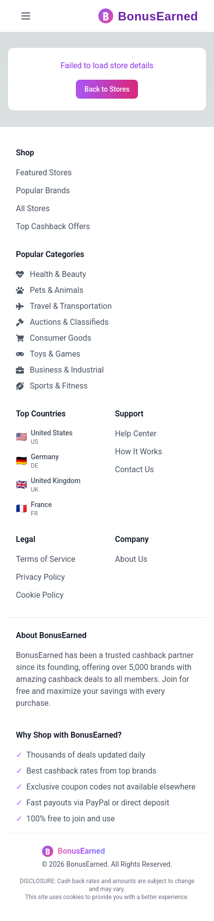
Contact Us (134, 469)
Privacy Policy (40, 577)
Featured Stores (43, 172)
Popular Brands (43, 190)
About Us (131, 559)
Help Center (136, 433)
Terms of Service (45, 559)
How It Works (138, 451)
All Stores (33, 208)
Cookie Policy (40, 595)
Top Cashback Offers (53, 226)
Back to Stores (107, 89)
